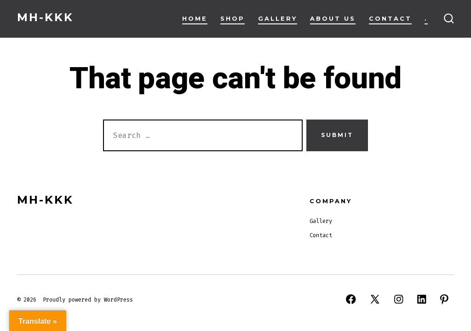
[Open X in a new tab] (374, 299)
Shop (232, 18)
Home (194, 18)
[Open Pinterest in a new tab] (444, 299)
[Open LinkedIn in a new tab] (421, 299)
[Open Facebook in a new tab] (351, 299)
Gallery (277, 18)
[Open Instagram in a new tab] (398, 299)
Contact (390, 18)
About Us (333, 18)
